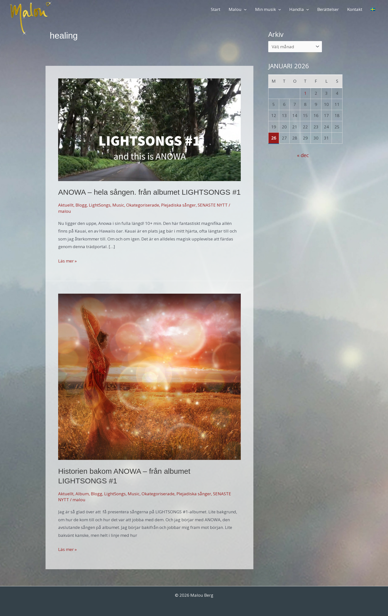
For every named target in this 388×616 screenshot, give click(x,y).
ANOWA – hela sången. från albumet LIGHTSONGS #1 (149, 192)
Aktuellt (65, 205)
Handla (299, 9)
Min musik (268, 9)
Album (82, 494)
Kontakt (354, 9)
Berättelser (328, 9)
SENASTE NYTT (213, 205)
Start (215, 9)
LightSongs (99, 205)
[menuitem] (372, 9)
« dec (303, 155)
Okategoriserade (142, 205)
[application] (244, 9)
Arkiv (276, 34)
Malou (237, 9)
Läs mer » (67, 261)
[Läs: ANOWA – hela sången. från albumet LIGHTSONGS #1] (149, 129)
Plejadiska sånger (178, 205)
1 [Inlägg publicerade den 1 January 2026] (305, 93)
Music (118, 205)
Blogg (81, 205)
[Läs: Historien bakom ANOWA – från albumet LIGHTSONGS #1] (149, 376)
